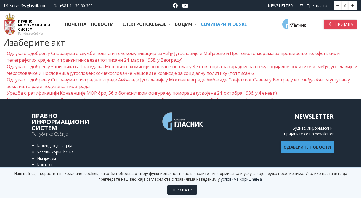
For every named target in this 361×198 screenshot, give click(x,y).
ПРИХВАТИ (182, 190)
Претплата (313, 5)
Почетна (75, 24)
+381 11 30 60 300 (73, 5)
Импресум (46, 158)
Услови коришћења (55, 152)
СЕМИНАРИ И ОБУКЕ (224, 24)
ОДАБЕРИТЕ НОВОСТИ (307, 147)
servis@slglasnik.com (26, 5)
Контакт (45, 164)
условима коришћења (241, 179)
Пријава (340, 24)
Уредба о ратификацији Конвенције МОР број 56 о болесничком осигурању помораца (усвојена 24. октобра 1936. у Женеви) (142, 93)
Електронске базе (145, 24)
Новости (103, 24)
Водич (184, 24)
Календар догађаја (54, 145)
